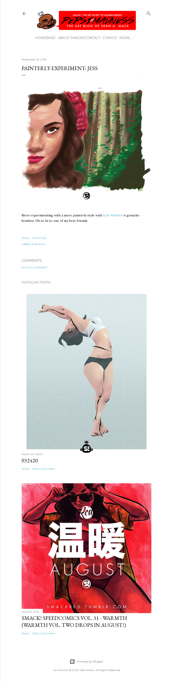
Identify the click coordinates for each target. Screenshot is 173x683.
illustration (38, 244)
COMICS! (110, 38)
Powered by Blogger (86, 661)
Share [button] (25, 238)
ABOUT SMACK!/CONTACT (79, 38)
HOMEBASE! (45, 38)
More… (125, 38)
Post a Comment (35, 267)
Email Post (39, 238)
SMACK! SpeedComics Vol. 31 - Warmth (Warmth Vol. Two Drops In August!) (74, 621)
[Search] (148, 12)
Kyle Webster (113, 215)
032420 (30, 460)
